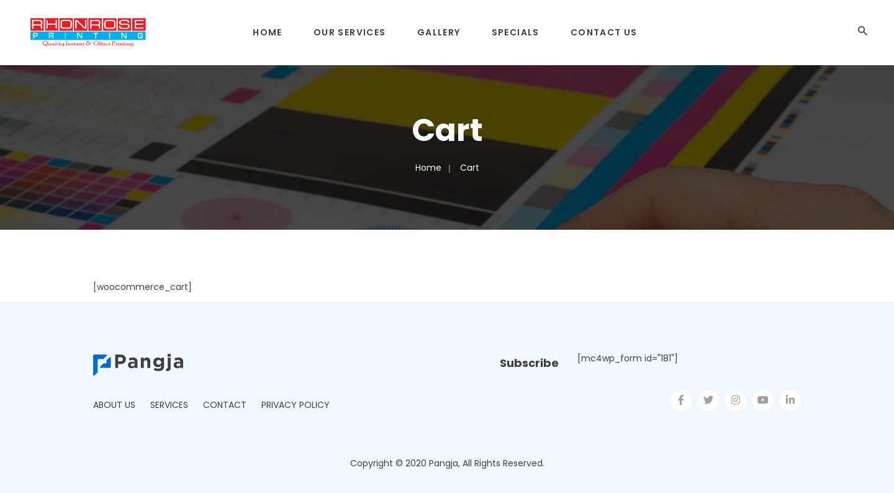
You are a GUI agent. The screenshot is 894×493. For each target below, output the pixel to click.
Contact (224, 405)
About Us (114, 405)
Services (169, 405)
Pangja (443, 463)
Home (428, 167)
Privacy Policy (295, 405)
